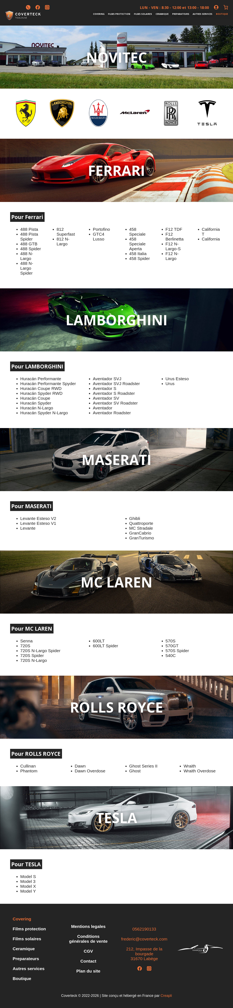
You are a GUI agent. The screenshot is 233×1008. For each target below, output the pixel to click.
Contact (88, 961)
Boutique (222, 14)
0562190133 (144, 929)
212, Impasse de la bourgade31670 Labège (144, 954)
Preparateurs (180, 14)
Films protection (119, 14)
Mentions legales (88, 926)
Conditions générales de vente (88, 939)
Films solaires (143, 14)
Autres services (202, 14)
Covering (99, 14)
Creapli (166, 996)
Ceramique (162, 14)
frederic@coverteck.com (144, 939)
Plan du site (88, 971)
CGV (88, 951)
